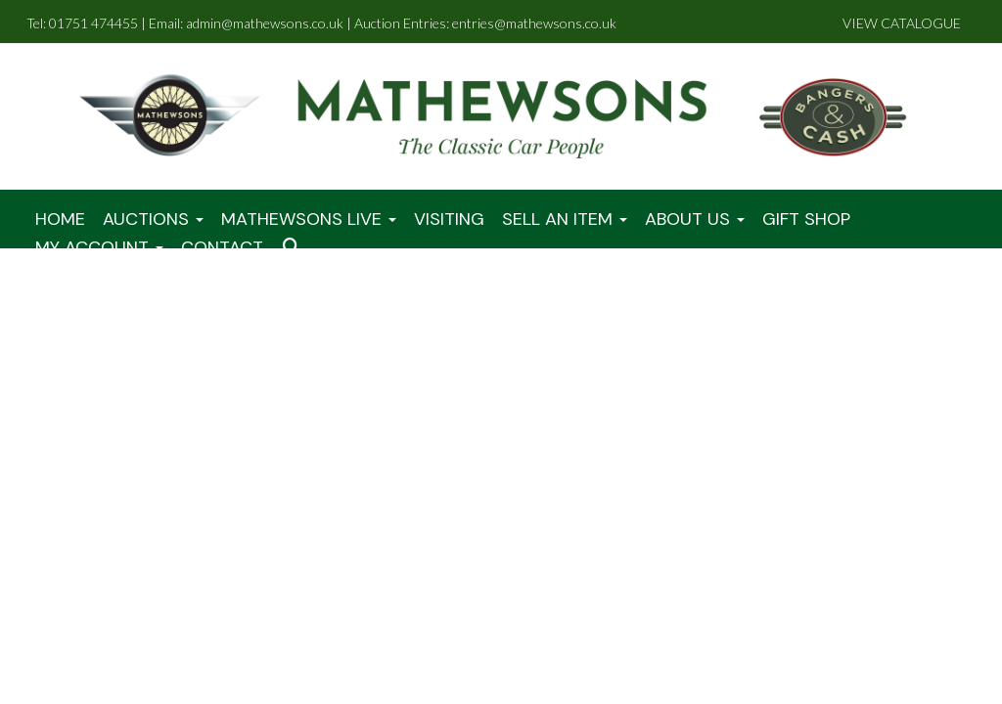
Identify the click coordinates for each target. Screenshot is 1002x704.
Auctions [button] (153, 219)
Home (60, 219)
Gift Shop (806, 219)
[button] (294, 248)
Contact (222, 247)
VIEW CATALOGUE (902, 23)
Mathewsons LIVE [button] (308, 219)
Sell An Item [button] (564, 219)
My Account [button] (99, 247)
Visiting (449, 219)
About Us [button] (695, 219)
